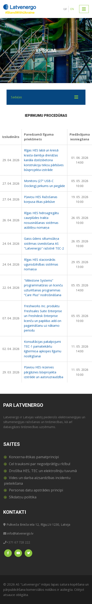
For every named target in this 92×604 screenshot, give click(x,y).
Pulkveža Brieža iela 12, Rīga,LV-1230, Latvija (38, 524)
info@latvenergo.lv (20, 533)
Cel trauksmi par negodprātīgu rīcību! (39, 463)
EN (72, 9)
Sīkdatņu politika (22, 497)
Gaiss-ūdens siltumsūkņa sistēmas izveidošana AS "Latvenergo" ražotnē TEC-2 (44, 243)
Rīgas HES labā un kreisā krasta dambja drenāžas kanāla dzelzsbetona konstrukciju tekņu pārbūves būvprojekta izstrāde (44, 160)
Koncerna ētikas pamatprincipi (34, 457)
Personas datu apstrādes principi (36, 490)
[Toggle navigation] (84, 9)
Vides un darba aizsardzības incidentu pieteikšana (37, 480)
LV (65, 9)
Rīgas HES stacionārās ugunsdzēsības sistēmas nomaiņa (41, 264)
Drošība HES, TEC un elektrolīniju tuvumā (43, 470)
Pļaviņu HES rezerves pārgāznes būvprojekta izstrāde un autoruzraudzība (43, 372)
